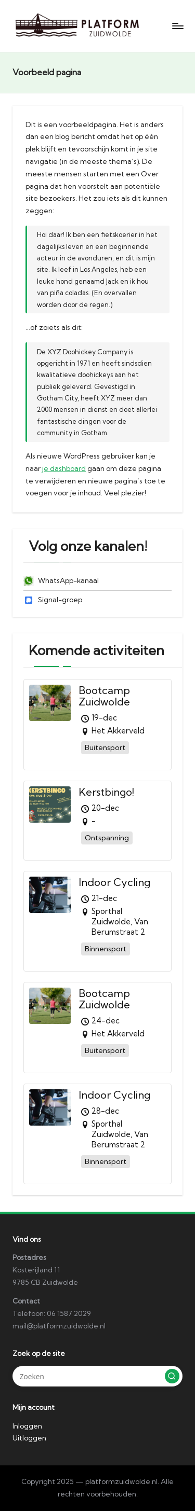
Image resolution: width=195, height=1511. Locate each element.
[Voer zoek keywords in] (97, 1376)
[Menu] (177, 26)
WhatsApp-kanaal (61, 580)
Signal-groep (52, 599)
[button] (172, 1376)
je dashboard (64, 468)
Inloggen (27, 1426)
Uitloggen (29, 1438)
